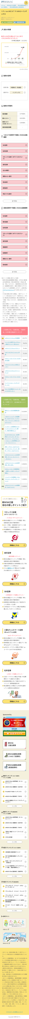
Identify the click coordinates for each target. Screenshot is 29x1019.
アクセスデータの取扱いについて (14, 1011)
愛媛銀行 (5, 247)
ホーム (3, 5)
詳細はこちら (14, 545)
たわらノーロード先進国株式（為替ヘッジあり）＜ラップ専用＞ (12, 471)
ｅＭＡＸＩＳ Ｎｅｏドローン (12, 348)
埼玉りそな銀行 (7, 194)
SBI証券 (5, 145)
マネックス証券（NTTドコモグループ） (13, 158)
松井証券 (5, 151)
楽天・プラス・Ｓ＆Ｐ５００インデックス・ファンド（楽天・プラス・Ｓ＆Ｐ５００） (12, 448)
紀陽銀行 (5, 253)
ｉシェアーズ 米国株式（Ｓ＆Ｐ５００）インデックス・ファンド (12, 479)
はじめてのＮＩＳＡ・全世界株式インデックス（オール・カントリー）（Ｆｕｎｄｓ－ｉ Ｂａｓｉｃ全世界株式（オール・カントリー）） (12, 438)
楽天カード (11, 568)
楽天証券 (5, 164)
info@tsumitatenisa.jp (8, 290)
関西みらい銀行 (7, 176)
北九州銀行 (6, 170)
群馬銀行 (5, 188)
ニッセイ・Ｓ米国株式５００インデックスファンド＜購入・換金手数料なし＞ (12, 428)
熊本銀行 (5, 182)
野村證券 (5, 222)
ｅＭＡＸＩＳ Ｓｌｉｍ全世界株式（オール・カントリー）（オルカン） (12, 456)
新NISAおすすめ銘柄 (11, 5)
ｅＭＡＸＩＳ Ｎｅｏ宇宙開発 (12, 338)
